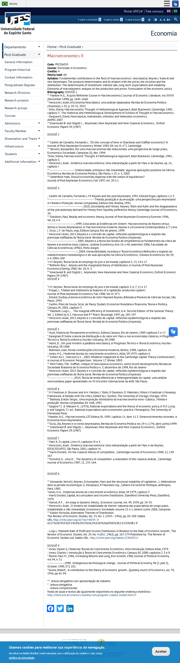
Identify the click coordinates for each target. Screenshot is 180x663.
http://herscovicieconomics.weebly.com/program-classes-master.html (91, 595)
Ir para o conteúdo (89, 19)
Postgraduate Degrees (20, 85)
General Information (18, 62)
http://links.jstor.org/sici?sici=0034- (76, 520)
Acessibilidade (150, 19)
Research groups (16, 108)
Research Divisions (17, 93)
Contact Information (18, 77)
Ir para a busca (134, 19)
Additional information (20, 162)
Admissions (12, 123)
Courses (10, 116)
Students (11, 154)
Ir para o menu (113, 19)
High (155, 19)
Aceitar (161, 652)
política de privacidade (21, 658)
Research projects (17, 100)
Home (52, 46)
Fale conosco (155, 11)
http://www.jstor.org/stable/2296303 (114, 538)
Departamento (15, 47)
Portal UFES (133, 11)
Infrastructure (14, 146)
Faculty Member (15, 131)
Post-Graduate (70, 46)
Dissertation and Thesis (21, 139)
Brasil (13, 3)
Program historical (17, 70)
